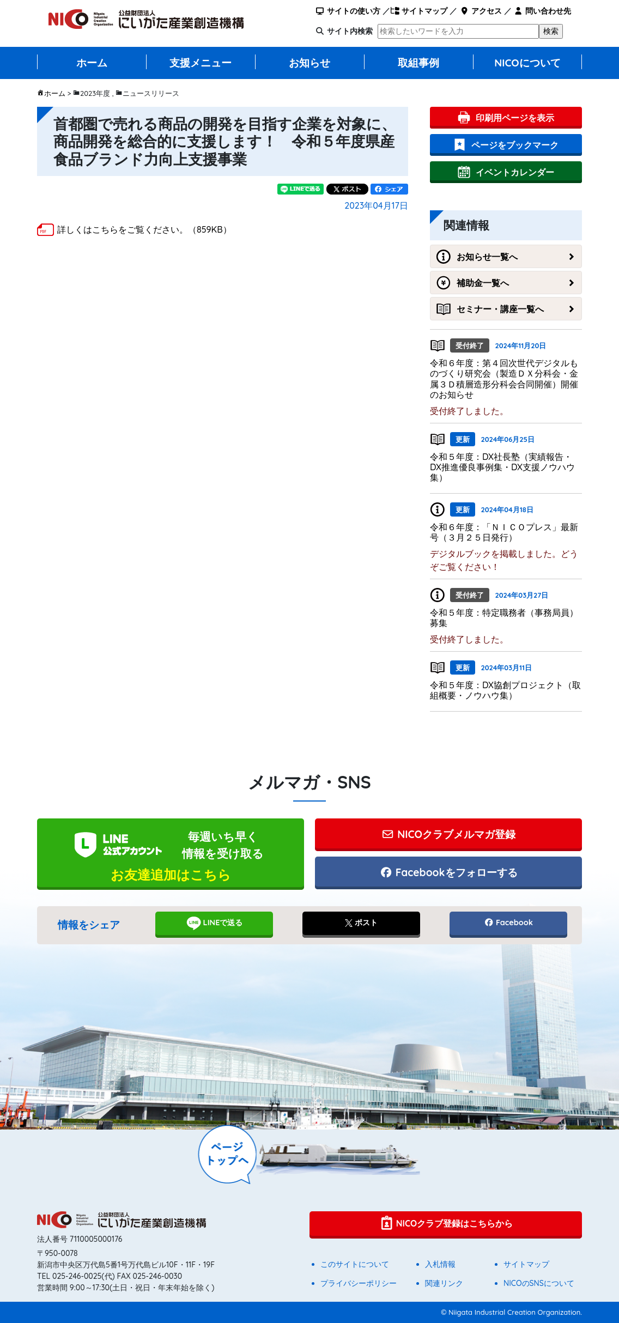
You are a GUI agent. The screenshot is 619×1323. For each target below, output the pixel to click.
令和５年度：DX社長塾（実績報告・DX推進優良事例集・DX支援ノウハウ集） (502, 467)
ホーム (91, 62)
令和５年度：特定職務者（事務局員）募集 (504, 617)
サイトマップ (418, 11)
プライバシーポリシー (358, 1283)
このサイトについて (354, 1264)
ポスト (361, 922)
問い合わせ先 (542, 11)
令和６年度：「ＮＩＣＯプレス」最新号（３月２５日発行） (504, 532)
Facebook (508, 922)
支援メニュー (200, 62)
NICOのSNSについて (538, 1283)
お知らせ (309, 62)
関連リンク (444, 1283)
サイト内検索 (350, 31)
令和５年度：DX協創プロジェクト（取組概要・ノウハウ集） (505, 690)
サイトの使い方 (347, 11)
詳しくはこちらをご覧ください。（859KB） (144, 229)
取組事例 (418, 62)
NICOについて (527, 62)
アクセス (480, 11)
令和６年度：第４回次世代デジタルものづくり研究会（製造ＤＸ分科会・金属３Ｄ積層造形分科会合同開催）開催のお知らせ (504, 378)
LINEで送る (214, 923)
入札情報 (440, 1264)
